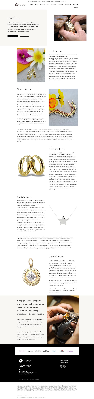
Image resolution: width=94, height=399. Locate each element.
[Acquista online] (13, 36)
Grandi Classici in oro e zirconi (29, 230)
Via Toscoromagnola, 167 (25, 365)
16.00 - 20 (28, 373)
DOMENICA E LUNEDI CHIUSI (24, 374)
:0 (30, 373)
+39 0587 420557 (37, 1)
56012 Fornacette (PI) (24, 367)
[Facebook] (64, 366)
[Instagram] (61, 366)
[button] (31, 5)
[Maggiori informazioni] (24, 36)
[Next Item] (77, 351)
